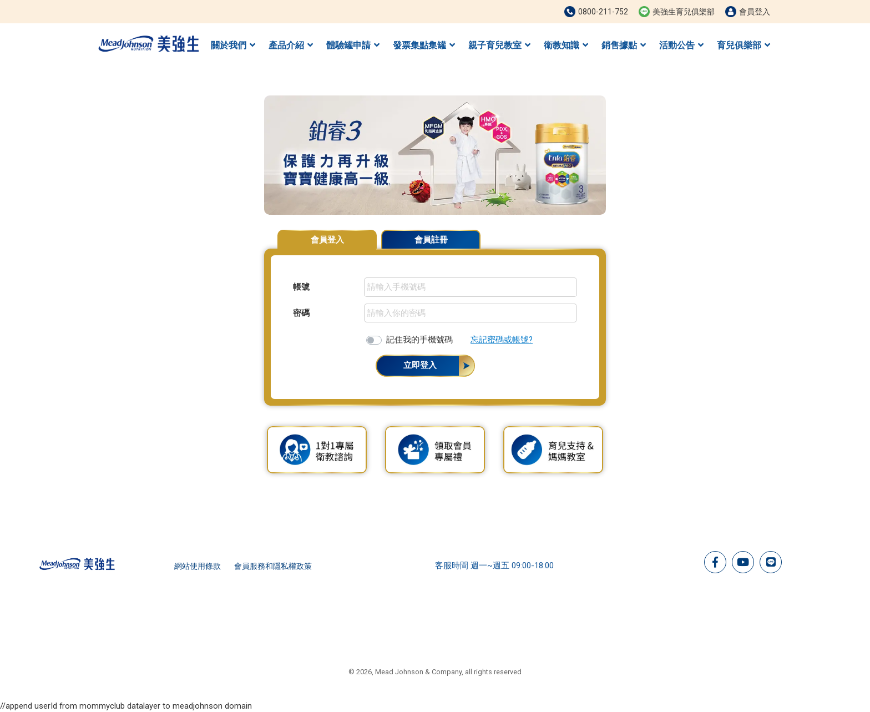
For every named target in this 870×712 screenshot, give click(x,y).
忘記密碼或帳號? (502, 340)
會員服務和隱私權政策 (273, 566)
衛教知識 (566, 45)
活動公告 (681, 45)
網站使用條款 (197, 566)
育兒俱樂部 (743, 45)
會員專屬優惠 (578, 234)
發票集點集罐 (424, 45)
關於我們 (233, 45)
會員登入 (327, 240)
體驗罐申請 (353, 45)
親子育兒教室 (499, 45)
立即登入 (420, 365)
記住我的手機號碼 (419, 340)
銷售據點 (623, 45)
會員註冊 (431, 240)
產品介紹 (291, 45)
